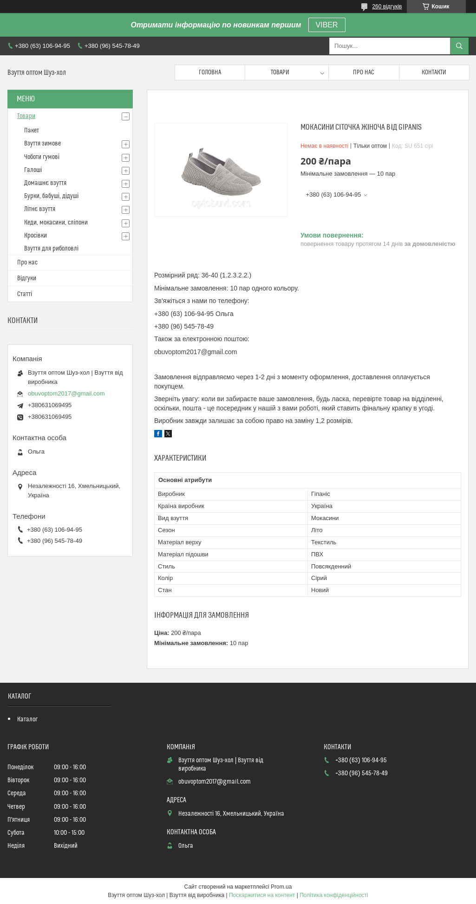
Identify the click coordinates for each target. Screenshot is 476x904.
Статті (24, 294)
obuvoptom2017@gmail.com (66, 393)
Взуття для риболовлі (51, 248)
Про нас (363, 72)
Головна (210, 72)
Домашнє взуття (45, 183)
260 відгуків (387, 6)
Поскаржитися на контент (262, 895)
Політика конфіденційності (334, 895)
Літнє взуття (39, 209)
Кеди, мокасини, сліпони (56, 222)
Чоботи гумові (41, 157)
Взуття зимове (42, 143)
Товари (280, 72)
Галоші (33, 170)
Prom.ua (281, 887)
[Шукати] (459, 46)
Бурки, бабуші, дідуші (51, 196)
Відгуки (26, 278)
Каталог (27, 719)
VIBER (327, 25)
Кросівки (35, 235)
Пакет (31, 130)
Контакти (434, 72)
